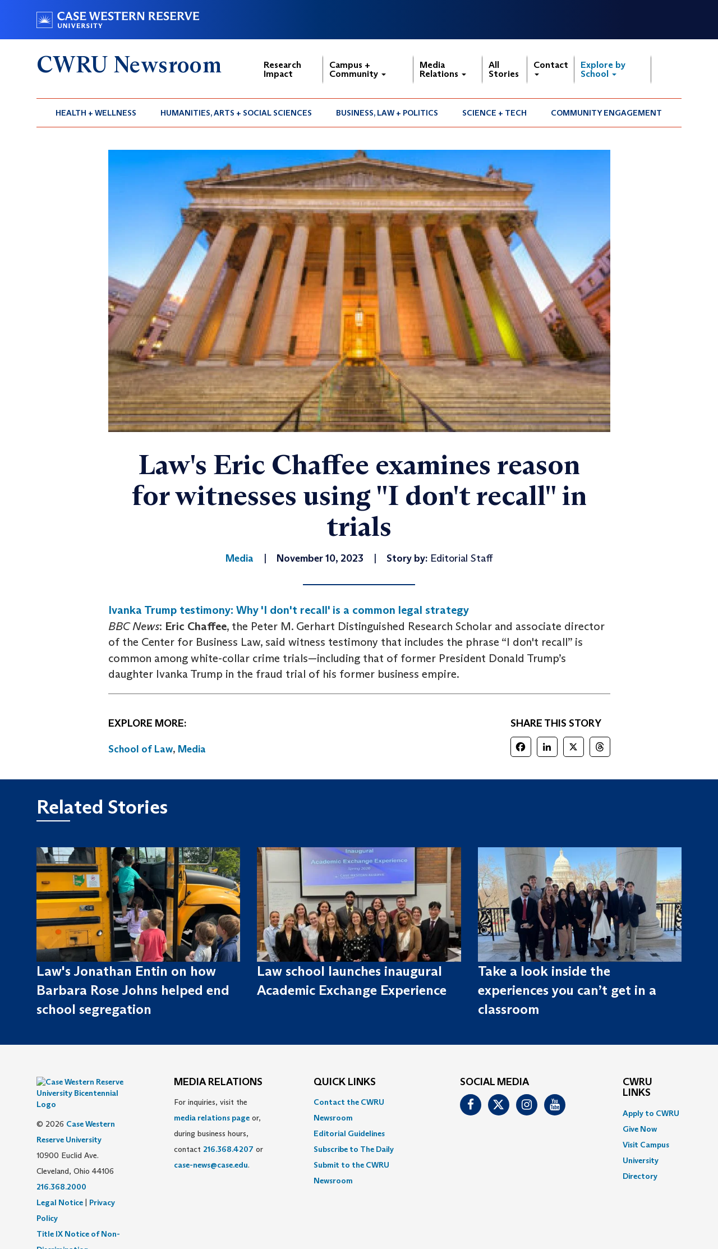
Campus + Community (357, 69)
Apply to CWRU (651, 1113)
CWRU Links (637, 1088)
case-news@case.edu (211, 1165)
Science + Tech (494, 113)
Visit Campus (646, 1145)
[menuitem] (96, 113)
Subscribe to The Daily (354, 1149)
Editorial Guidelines (349, 1133)
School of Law (140, 749)
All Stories (504, 69)
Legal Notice (59, 1174)
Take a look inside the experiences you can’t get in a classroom (567, 990)
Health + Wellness (96, 113)
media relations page (212, 1118)
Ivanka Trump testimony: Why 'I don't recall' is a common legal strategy (288, 610)
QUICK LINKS (345, 1082)
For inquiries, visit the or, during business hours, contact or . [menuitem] (218, 1133)
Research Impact (282, 69)
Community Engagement (606, 113)
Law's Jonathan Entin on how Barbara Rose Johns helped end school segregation (132, 990)
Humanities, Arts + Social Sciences (236, 113)
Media (192, 749)
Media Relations (443, 69)
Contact (550, 67)
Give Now (640, 1129)
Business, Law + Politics (387, 113)
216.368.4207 (228, 1149)
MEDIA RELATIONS (218, 1082)
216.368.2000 (61, 1159)
